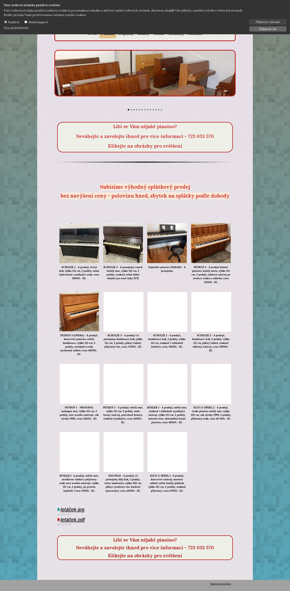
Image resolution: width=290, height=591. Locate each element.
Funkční (13, 22)
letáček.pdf (73, 520)
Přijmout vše (268, 29)
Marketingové (38, 22)
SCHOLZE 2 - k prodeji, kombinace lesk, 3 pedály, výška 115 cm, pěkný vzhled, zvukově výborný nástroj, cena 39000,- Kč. (211, 343)
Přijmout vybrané (268, 22)
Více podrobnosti (16, 27)
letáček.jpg (73, 509)
